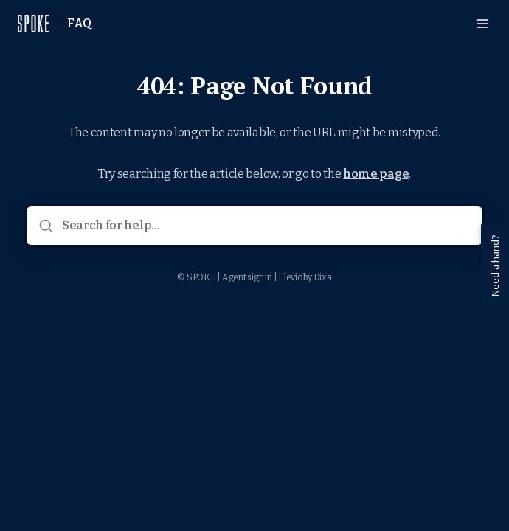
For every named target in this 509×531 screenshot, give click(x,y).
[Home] (33, 23)
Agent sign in (247, 277)
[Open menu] (482, 23)
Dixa (323, 277)
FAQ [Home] (79, 23)
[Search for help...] (265, 225)
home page (376, 174)
